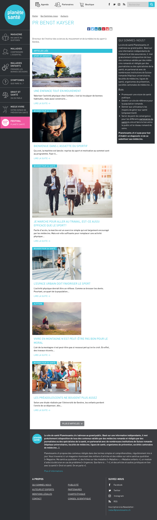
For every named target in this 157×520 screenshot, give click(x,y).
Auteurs (64, 16)
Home (35, 16)
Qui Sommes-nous (49, 16)
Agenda (44, 4)
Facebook (115, 484)
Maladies (19, 51)
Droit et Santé (19, 94)
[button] (88, 28)
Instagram (116, 496)
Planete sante (15, 15)
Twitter (114, 490)
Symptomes (19, 82)
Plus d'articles (71, 423)
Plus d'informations (53, 471)
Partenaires (67, 4)
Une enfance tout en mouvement (57, 90)
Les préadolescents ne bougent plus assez (65, 397)
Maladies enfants (19, 67)
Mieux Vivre (19, 109)
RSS (112, 501)
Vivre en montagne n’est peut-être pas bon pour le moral (71, 340)
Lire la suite (42, 103)
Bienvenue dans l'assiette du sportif (61, 146)
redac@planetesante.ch (119, 510)
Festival (19, 122)
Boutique (89, 4)
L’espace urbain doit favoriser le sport (62, 283)
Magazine (19, 37)
